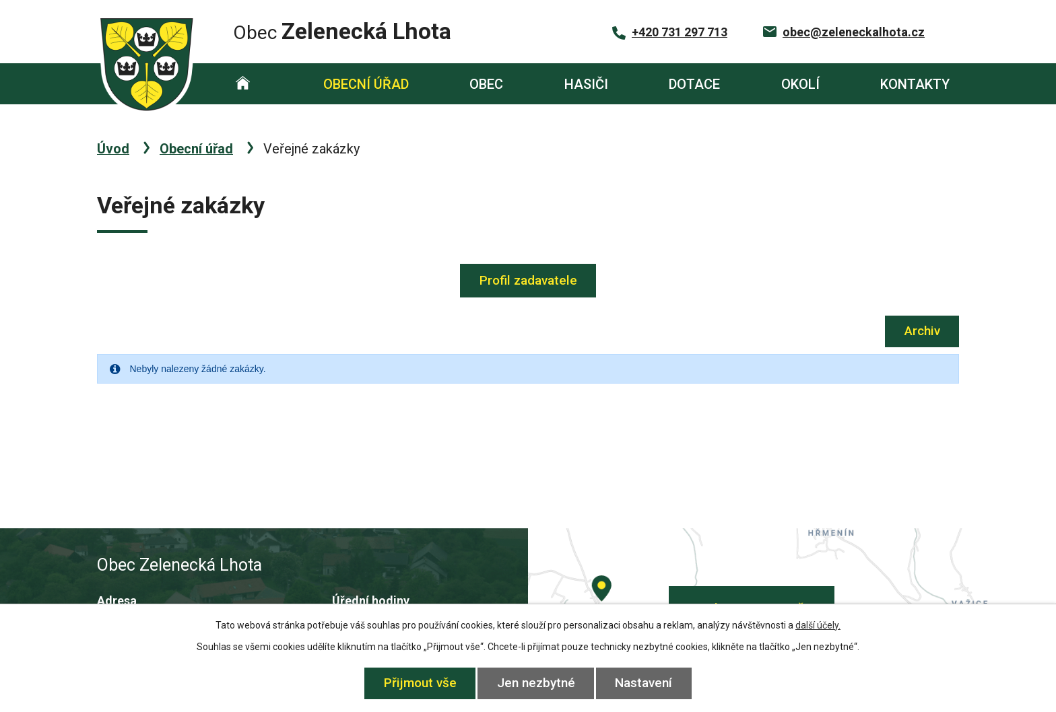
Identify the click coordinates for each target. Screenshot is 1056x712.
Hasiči (586, 84)
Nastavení (644, 682)
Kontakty (915, 84)
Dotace (694, 84)
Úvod (242, 83)
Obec (486, 84)
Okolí (800, 84)
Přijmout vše (420, 682)
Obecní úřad (366, 84)
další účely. (817, 625)
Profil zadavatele (528, 280)
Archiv (922, 331)
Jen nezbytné (536, 682)
